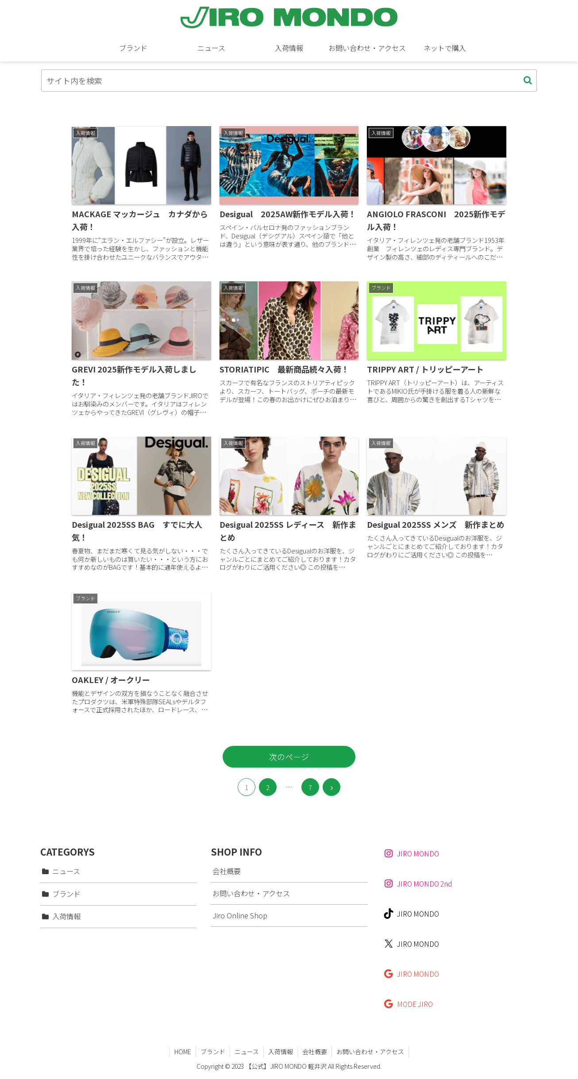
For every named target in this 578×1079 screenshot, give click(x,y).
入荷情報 (280, 1051)
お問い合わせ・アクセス (251, 893)
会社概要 (226, 871)
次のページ (289, 756)
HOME (182, 1051)
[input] (289, 80)
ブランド (212, 1051)
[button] (528, 80)
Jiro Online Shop (239, 915)
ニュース (247, 1051)
